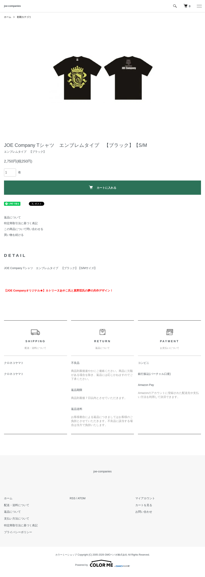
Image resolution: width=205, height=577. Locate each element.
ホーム (7, 17)
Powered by (102, 563)
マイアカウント (145, 498)
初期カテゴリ (24, 17)
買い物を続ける (14, 234)
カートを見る (143, 505)
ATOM (81, 498)
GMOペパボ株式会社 (116, 554)
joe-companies (12, 6)
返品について (12, 217)
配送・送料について (16, 505)
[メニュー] (199, 6)
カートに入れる (102, 187)
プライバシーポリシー (18, 532)
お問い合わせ (143, 511)
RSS (72, 498)
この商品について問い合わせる (23, 229)
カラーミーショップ (66, 554)
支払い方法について (16, 518)
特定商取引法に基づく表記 (21, 223)
